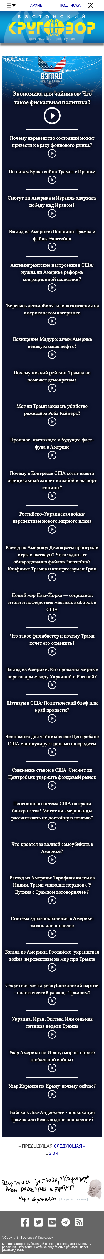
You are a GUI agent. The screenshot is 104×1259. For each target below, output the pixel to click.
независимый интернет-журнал (52, 39)
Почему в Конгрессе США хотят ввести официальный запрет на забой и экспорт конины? (52, 480)
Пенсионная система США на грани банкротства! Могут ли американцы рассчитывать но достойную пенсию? (52, 811)
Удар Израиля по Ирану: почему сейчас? (52, 1086)
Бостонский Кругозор (36, 1237)
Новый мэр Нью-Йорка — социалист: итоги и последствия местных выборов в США (52, 602)
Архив (36, 5)
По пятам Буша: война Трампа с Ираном (52, 172)
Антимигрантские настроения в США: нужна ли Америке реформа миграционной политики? (52, 272)
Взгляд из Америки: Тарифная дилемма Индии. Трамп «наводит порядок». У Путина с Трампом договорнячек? (52, 885)
